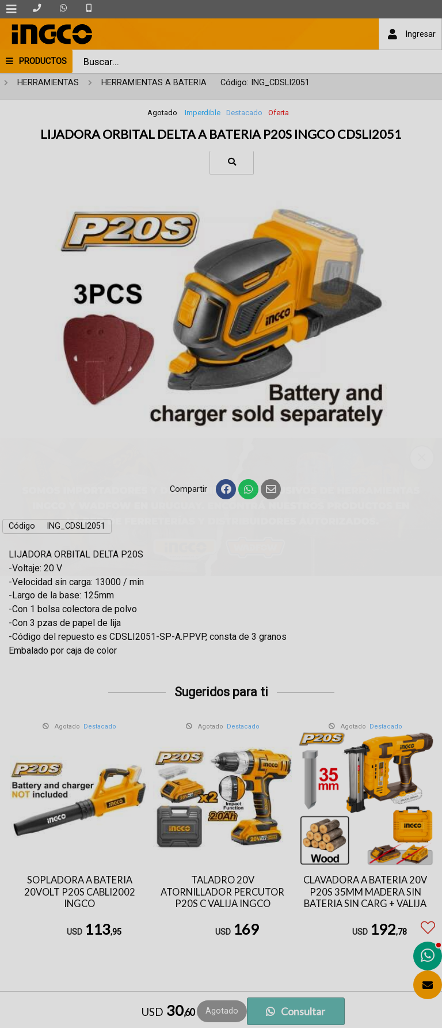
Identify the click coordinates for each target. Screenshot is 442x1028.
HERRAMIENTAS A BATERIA (154, 83)
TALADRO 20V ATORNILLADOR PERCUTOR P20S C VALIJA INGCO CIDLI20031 (222, 897)
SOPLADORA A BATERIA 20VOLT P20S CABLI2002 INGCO (79, 891)
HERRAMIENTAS (48, 83)
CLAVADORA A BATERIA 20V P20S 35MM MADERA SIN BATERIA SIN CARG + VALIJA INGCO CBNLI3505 (365, 897)
